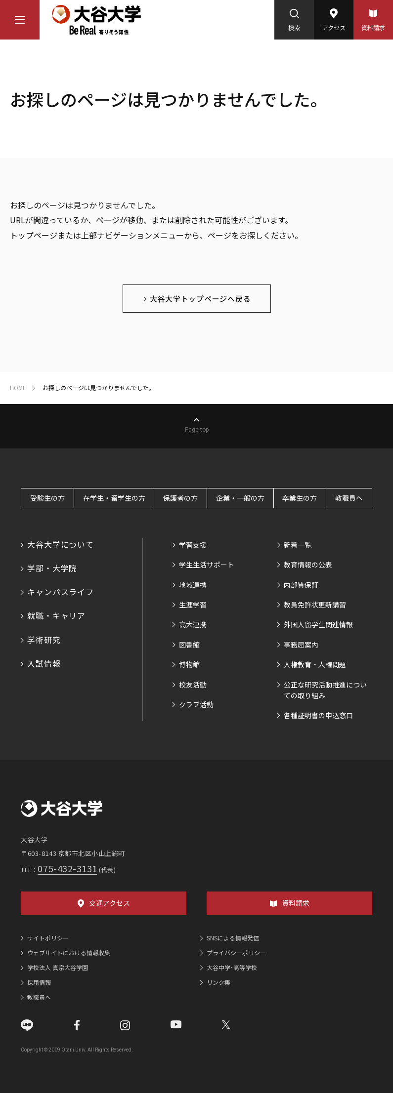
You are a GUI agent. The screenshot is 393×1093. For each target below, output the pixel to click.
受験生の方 (47, 498)
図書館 (189, 644)
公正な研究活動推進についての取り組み (325, 690)
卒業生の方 (299, 498)
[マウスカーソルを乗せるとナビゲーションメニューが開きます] (20, 20)
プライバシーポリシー (236, 952)
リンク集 (218, 982)
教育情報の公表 (308, 564)
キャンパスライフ (60, 592)
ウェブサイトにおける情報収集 (68, 952)
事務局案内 (301, 644)
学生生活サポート (206, 564)
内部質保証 (301, 585)
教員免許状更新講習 (315, 604)
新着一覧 (297, 545)
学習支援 (193, 545)
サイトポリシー (48, 937)
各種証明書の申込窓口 (318, 715)
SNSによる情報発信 (233, 937)
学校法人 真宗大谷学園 (57, 967)
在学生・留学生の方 (114, 498)
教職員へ (349, 498)
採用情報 (39, 982)
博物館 (189, 664)
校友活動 (193, 684)
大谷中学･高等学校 (232, 967)
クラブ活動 (196, 704)
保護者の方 (180, 498)
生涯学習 (193, 604)
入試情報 (43, 663)
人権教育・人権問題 (315, 664)
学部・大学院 (52, 568)
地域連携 (193, 585)
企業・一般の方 (240, 498)
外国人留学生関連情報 (318, 624)
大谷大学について (60, 544)
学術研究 (43, 640)
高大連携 (193, 624)
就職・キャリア (56, 615)
